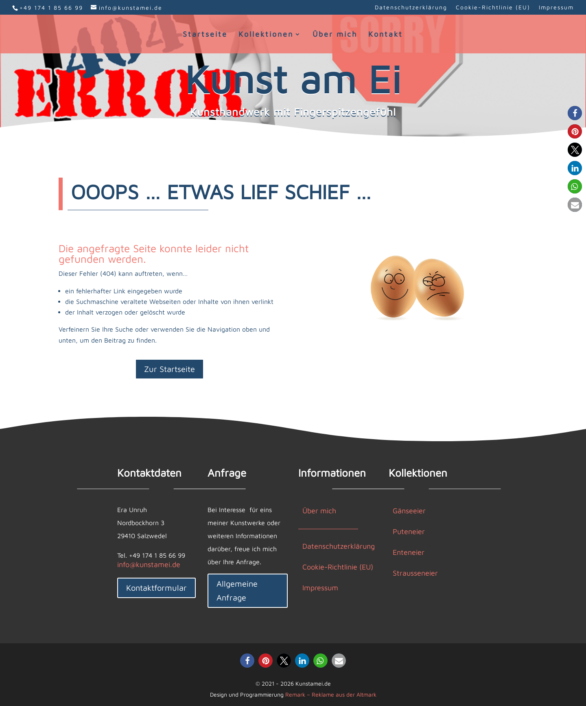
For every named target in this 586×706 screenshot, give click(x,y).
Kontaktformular (156, 587)
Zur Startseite (169, 369)
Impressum (556, 7)
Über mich (335, 34)
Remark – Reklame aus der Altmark (330, 694)
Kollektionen (265, 34)
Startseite (205, 34)
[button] (575, 113)
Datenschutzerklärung (411, 7)
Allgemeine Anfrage (237, 590)
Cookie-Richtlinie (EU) (493, 7)
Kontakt (385, 34)
